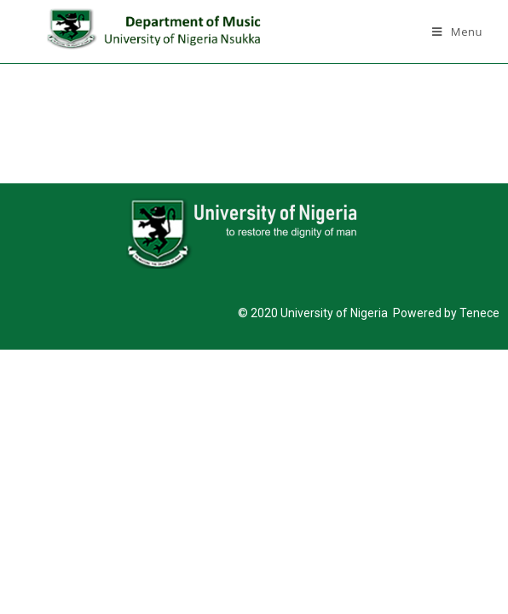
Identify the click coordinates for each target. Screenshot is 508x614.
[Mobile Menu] (457, 31)
